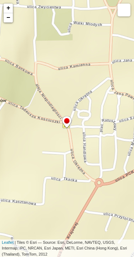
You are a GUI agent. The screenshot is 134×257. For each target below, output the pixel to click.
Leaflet (8, 242)
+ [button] (8, 8)
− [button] (8, 18)
